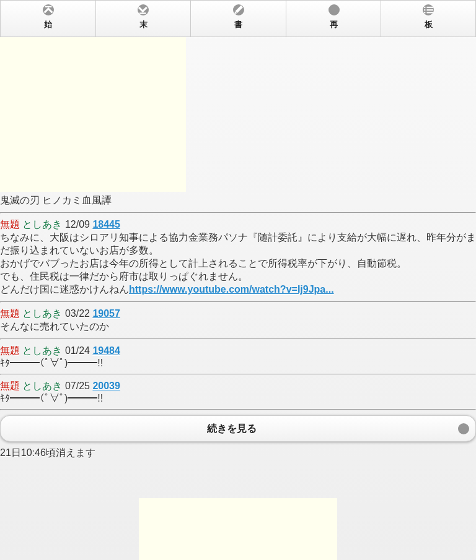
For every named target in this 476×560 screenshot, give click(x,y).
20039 (106, 386)
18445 (106, 224)
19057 (106, 313)
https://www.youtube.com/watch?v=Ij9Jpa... (231, 289)
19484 (106, 350)
